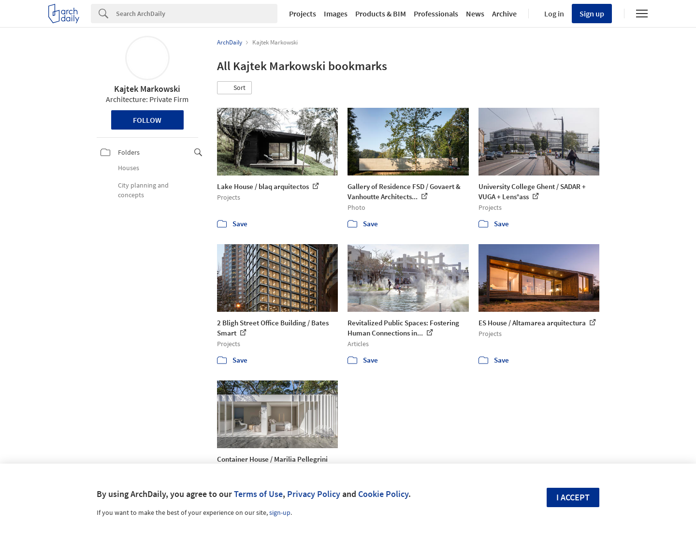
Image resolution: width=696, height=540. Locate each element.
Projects (302, 13)
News (475, 13)
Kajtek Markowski (147, 88)
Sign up (592, 13)
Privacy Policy (313, 493)
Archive (504, 13)
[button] (234, 88)
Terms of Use (258, 493)
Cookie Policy (383, 493)
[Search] (196, 13)
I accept (573, 497)
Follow (147, 120)
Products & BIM (380, 13)
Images (336, 13)
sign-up (279, 512)
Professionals (436, 13)
